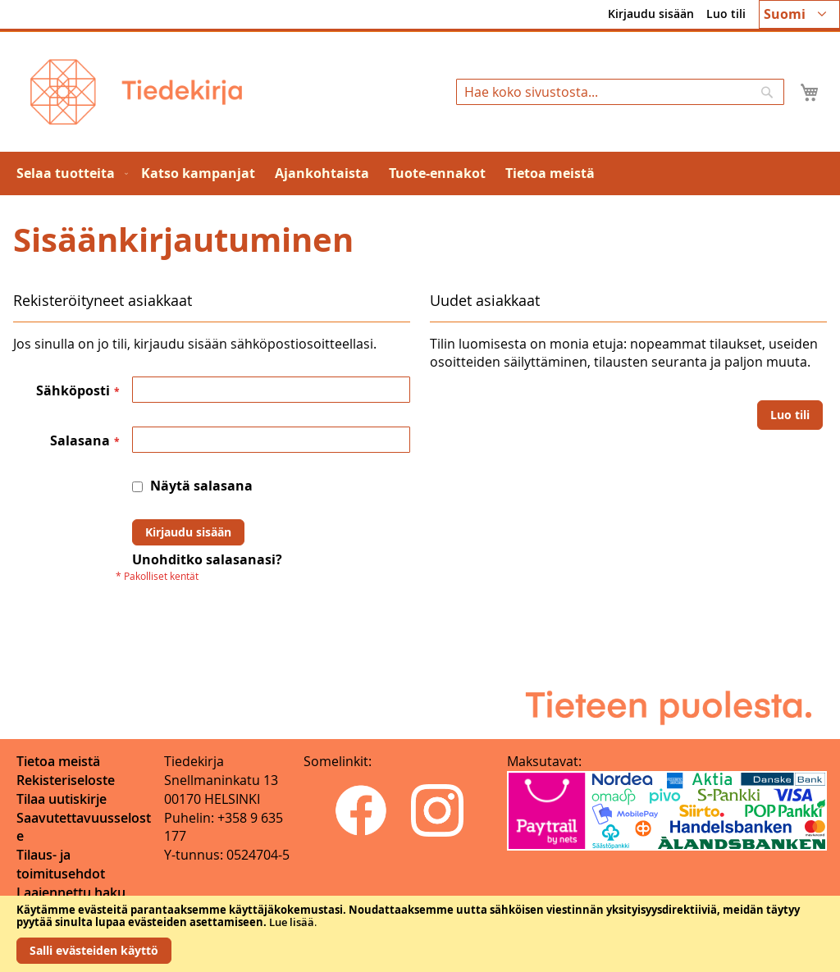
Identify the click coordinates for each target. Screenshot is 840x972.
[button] (799, 14)
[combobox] (620, 92)
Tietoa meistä (58, 761)
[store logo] (136, 92)
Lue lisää (291, 922)
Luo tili (726, 13)
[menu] (420, 173)
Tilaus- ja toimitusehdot (60, 864)
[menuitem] (69, 173)
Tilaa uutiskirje (61, 799)
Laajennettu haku (71, 892)
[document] (420, 934)
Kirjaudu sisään (651, 13)
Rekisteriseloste (65, 780)
